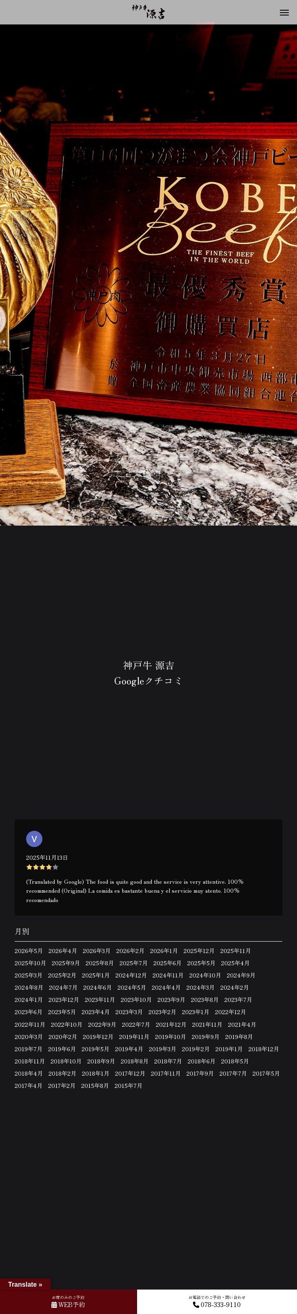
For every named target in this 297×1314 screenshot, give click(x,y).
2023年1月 (195, 1012)
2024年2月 (234, 987)
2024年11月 (168, 975)
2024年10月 (205, 975)
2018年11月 (30, 1061)
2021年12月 (171, 1024)
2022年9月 (102, 1024)
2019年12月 (98, 1036)
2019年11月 (134, 1036)
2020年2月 (63, 1036)
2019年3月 (162, 1049)
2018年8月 (134, 1061)
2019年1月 (229, 1049)
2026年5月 (29, 950)
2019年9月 (205, 1036)
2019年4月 (129, 1049)
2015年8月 (95, 1085)
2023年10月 (136, 999)
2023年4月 (96, 1012)
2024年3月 (200, 987)
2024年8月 (29, 987)
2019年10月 (170, 1036)
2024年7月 (63, 987)
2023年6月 (28, 1012)
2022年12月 (230, 1012)
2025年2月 (62, 975)
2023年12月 (64, 999)
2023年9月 (171, 999)
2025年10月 (30, 963)
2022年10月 (66, 1024)
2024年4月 (166, 987)
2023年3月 (129, 1012)
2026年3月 (97, 950)
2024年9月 (241, 975)
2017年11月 (166, 1073)
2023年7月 (238, 999)
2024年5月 (131, 987)
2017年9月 (200, 1073)
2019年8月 (239, 1036)
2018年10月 (66, 1061)
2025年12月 (199, 950)
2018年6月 (201, 1061)
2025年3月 (28, 975)
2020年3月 (29, 1036)
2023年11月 (100, 999)
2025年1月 (96, 975)
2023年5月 (62, 1012)
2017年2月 (61, 1085)
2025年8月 (100, 963)
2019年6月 (62, 1049)
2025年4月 (235, 963)
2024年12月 (131, 975)
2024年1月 (29, 999)
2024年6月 (97, 987)
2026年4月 (63, 950)
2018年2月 (62, 1073)
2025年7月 (134, 963)
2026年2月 (130, 950)
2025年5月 (201, 963)
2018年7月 (168, 1061)
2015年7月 (128, 1085)
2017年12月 (130, 1073)
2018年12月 (263, 1049)
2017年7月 (233, 1073)
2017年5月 (266, 1073)
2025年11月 (235, 950)
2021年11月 (207, 1024)
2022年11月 (30, 1024)
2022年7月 (136, 1024)
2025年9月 (66, 963)
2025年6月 (167, 963)
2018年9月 (101, 1061)
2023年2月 (162, 1012)
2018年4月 (29, 1073)
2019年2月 (196, 1049)
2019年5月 (95, 1049)
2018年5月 (235, 1061)
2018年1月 (95, 1073)
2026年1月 (164, 950)
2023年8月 (205, 999)
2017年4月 (28, 1085)
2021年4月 (242, 1024)
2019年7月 (28, 1049)
